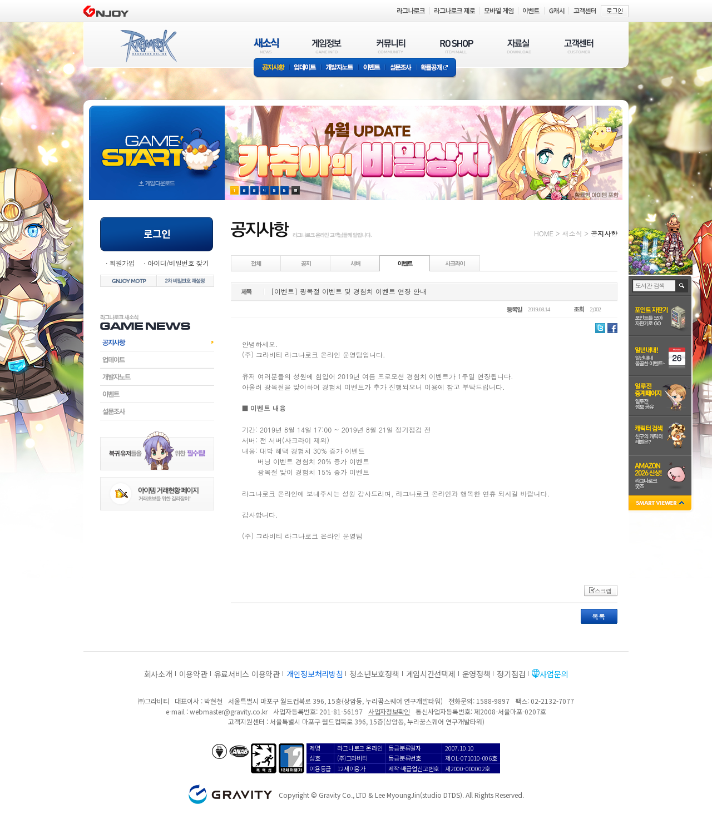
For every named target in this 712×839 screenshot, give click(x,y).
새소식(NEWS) (266, 45)
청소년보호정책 (374, 673)
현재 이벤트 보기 (295, 190)
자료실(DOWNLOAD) (518, 45)
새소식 (572, 233)
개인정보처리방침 (314, 673)
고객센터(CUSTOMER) (578, 45)
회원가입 (122, 262)
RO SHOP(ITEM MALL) (456, 45)
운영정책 (476, 673)
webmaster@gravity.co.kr (229, 711)
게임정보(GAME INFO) (326, 45)
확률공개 (436, 68)
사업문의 (554, 673)
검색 (682, 285)
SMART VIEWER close (661, 504)
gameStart (157, 143)
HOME (543, 233)
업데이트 (305, 68)
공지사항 (271, 68)
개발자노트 (339, 68)
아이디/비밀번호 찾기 (178, 262)
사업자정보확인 (389, 711)
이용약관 (193, 673)
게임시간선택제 (431, 673)
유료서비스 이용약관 (247, 673)
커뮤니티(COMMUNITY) (391, 45)
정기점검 (511, 673)
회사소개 (158, 673)
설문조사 (401, 68)
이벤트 (371, 68)
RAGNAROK (148, 46)
